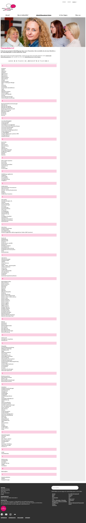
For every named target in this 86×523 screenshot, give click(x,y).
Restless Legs (4, 378)
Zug (69, 501)
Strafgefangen (4, 426)
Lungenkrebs (4, 269)
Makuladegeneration (6, 281)
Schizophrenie (4, 391)
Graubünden (55, 497)
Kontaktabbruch (5, 247)
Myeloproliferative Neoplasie (8, 314)
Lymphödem (4, 273)
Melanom (3, 288)
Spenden (64, 2)
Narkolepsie (4, 323)
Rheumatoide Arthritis (6, 381)
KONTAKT (69, 2)
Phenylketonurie (5, 350)
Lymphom (3, 274)
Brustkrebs (3, 114)
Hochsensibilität (5, 212)
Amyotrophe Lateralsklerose (8, 87)
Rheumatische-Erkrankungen (8, 380)
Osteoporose (4, 340)
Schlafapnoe (4, 392)
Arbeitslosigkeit (5, 93)
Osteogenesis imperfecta (7, 339)
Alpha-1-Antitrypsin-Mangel (7, 82)
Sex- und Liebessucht (6, 406)
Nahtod (3, 322)
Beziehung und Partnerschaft (8, 109)
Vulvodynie (4, 465)
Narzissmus (4, 324)
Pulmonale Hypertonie (6, 370)
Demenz (3, 143)
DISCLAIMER (20, 517)
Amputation (4, 86)
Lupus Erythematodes (6, 270)
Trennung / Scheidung (6, 444)
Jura (53, 499)
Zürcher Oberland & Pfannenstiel (76, 503)
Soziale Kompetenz (5, 411)
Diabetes (3, 147)
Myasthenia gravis (5, 313)
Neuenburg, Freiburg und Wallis (59, 501)
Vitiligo (3, 464)
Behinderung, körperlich (6, 107)
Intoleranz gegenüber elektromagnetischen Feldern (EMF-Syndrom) (17, 232)
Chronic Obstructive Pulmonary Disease (10, 126)
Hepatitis (3, 202)
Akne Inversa (4, 75)
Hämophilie (4, 199)
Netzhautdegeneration (6, 325)
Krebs (2, 251)
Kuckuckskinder (5, 252)
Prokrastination (4, 365)
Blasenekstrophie (5, 111)
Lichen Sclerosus (5, 263)
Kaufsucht (3, 238)
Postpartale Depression (6, 360)
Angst (2, 89)
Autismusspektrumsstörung (7, 98)
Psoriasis (3, 368)
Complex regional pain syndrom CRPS (10, 133)
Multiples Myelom (5, 308)
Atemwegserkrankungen (7, 96)
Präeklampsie (4, 362)
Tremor (3, 442)
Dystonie (3, 155)
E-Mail (2, 494)
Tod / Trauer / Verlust (6, 439)
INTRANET (27, 517)
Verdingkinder (4, 460)
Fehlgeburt (3, 175)
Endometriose (4, 165)
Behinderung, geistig (6, 106)
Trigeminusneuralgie (6, 445)
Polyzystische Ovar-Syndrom (8, 359)
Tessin (70, 496)
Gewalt (3, 191)
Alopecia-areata (5, 81)
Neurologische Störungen (7, 330)
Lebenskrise (4, 258)
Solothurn (54, 505)
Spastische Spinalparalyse (7, 414)
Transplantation (5, 441)
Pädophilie (3, 346)
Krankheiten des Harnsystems (8, 249)
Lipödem (3, 264)
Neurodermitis (4, 328)
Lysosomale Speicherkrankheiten (9, 275)
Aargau (53, 494)
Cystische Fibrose (5, 136)
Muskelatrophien (5, 309)
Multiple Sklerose (5, 307)
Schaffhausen (55, 503)
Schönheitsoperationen (6, 396)
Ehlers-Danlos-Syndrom (6, 160)
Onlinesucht (4, 338)
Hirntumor (3, 206)
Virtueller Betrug (5, 463)
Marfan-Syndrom (5, 284)
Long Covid (3, 268)
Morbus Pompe (5, 302)
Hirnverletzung (4, 207)
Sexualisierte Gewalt (6, 403)
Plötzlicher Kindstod (6, 352)
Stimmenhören (4, 423)
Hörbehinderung (5, 213)
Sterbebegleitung (5, 420)
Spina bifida (4, 417)
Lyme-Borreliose (5, 272)
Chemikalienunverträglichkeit (8, 125)
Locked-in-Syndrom (5, 267)
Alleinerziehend (5, 77)
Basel (53, 495)
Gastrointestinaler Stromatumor (8, 187)
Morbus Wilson (5, 304)
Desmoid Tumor (5, 146)
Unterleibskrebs (5, 453)
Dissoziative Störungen (6, 149)
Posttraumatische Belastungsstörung (9, 361)
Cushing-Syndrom (5, 135)
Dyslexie (3, 153)
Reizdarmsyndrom (5, 376)
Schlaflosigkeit (4, 393)
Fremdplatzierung (5, 179)
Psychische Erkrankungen (7, 369)
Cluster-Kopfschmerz (6, 131)
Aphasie (3, 90)
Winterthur (71, 500)
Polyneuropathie (5, 357)
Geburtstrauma (5, 189)
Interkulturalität (5, 229)
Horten (3, 215)
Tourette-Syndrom (5, 440)
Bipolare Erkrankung (6, 110)
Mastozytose (4, 285)
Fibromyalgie (4, 176)
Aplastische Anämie (5, 91)
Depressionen (4, 144)
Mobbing (3, 293)
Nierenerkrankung (5, 332)
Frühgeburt (4, 180)
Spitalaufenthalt (5, 419)
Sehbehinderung (5, 400)
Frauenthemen (4, 178)
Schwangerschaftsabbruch (7, 398)
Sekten (3, 401)
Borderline (3, 112)
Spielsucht (3, 416)
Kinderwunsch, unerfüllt (6, 243)
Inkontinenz (4, 227)
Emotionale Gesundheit (6, 164)
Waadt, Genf (71, 499)
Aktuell (8, 15)
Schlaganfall (4, 394)
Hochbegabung (4, 211)
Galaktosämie (4, 186)
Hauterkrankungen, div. (6, 201)
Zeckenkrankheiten (5, 477)
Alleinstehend (4, 79)
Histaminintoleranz (5, 208)
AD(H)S (3, 70)
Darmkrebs (3, 142)
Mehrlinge (3, 286)
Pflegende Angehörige (6, 348)
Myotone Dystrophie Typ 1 (7, 316)
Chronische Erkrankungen (7, 127)
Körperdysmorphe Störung (7, 248)
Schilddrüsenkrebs (5, 389)
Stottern (3, 425)
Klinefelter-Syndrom (6, 245)
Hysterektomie (4, 221)
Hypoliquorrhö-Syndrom (7, 219)
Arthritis (3, 95)
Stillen (2, 421)
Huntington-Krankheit (6, 216)
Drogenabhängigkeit (6, 151)
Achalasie (3, 68)
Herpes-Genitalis (5, 203)
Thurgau (70, 495)
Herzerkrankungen (5, 205)
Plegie (2, 351)
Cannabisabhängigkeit (6, 121)
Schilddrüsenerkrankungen (7, 388)
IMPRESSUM (4, 517)
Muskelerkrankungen (6, 312)
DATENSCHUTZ (12, 517)
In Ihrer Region (63, 15)
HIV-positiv (3, 210)
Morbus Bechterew (5, 294)
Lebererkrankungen (5, 259)
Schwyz (54, 504)
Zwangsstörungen (5, 480)
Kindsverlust (4, 244)
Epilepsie (3, 167)
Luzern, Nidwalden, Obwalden (59, 500)
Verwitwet (3, 462)
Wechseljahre (4, 471)
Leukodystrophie (5, 260)
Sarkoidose (3, 387)
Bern (53, 496)
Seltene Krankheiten (6, 402)
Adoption (3, 72)
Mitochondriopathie (6, 291)
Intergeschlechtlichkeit (6, 228)
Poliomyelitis (4, 354)
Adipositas (3, 71)
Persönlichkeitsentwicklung (7, 347)
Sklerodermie (4, 408)
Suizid (2, 429)
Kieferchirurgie (4, 240)
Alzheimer (3, 85)
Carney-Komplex (5, 122)
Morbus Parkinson (5, 300)
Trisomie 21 (4, 446)
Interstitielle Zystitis (5, 231)
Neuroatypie (4, 327)
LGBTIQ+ (3, 261)
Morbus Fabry (4, 298)
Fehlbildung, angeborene (7, 174)
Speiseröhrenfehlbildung (7, 415)
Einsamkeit (3, 162)
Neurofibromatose (5, 329)
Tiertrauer (3, 436)
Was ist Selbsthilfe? (22, 15)
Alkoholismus (4, 76)
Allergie (3, 80)
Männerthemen (5, 283)
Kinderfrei (3, 242)
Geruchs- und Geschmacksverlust (9, 190)
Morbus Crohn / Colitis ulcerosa (8, 297)
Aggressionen (4, 73)
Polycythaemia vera (5, 355)
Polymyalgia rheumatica (6, 356)
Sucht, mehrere (4, 428)
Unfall (2, 452)
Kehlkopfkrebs (4, 239)
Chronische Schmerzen (6, 128)
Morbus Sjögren (5, 303)
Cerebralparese (4, 123)
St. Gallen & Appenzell (74, 494)
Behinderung (4, 105)
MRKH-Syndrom (5, 306)
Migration (3, 290)
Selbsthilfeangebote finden (43, 15)
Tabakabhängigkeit (5, 435)
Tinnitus (3, 437)
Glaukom (3, 192)
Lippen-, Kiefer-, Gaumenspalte (8, 265)
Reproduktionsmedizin (6, 377)
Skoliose (3, 410)
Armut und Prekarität (6, 94)
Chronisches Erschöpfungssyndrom (9, 130)
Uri (69, 497)
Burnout (3, 115)
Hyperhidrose (4, 217)
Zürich (70, 504)
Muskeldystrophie (5, 311)
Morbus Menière (5, 299)
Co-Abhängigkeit (5, 132)
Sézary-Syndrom (5, 407)
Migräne (3, 289)
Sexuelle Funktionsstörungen (8, 405)
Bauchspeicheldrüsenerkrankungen (9, 103)
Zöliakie (3, 478)
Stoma (2, 424)
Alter (2, 84)
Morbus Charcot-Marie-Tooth (8, 295)
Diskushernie (4, 148)
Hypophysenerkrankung (6, 220)
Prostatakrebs (4, 366)
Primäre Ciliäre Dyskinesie (7, 364)
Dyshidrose (4, 152)
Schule (2, 397)
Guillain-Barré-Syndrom (6, 194)
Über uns (77, 15)
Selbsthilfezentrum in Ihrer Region (33, 57)
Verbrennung (4, 459)
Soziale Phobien (5, 412)
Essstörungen (4, 168)
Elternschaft (4, 163)
